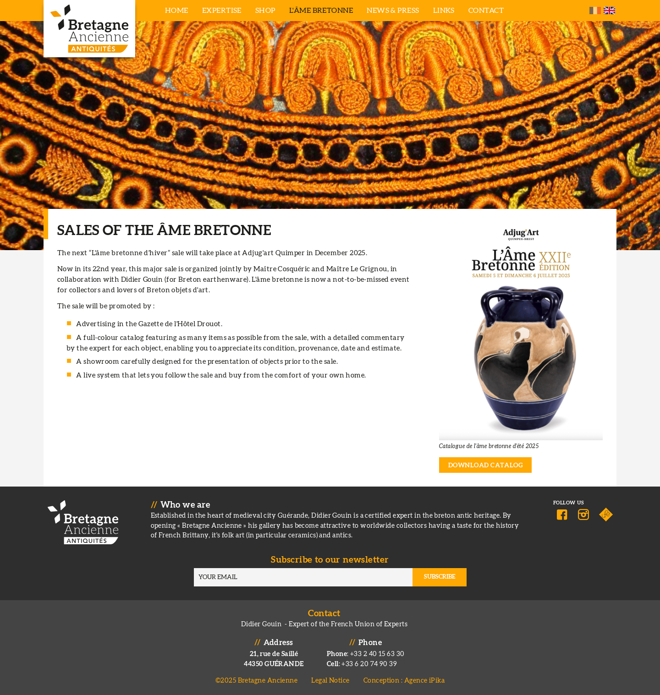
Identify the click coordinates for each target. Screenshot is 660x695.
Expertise (222, 10)
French (595, 10)
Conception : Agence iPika (404, 680)
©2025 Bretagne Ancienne (256, 680)
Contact (486, 10)
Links (444, 10)
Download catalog (485, 465)
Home (176, 10)
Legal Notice (330, 680)
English (609, 10)
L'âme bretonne (321, 10)
